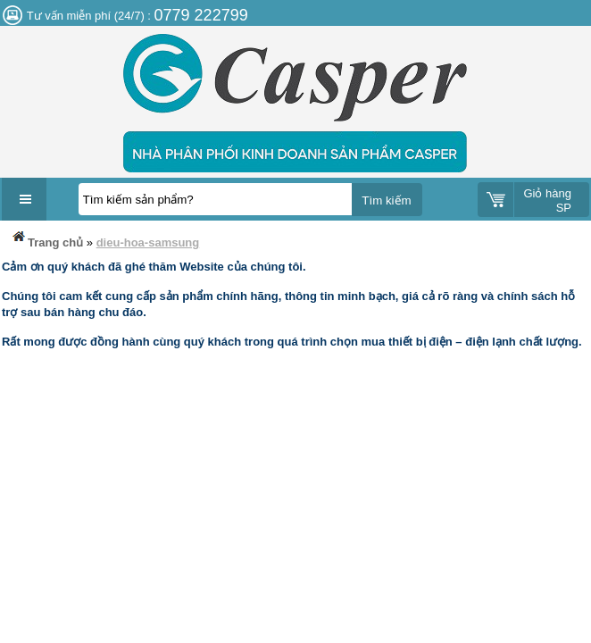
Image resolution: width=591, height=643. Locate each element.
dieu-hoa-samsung (148, 242)
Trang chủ (46, 239)
